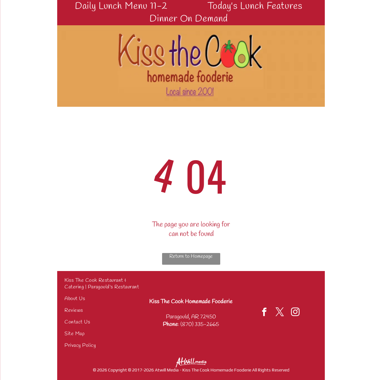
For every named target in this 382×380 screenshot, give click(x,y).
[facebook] (264, 313)
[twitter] (280, 313)
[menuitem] (123, 6)
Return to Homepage (191, 256)
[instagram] (295, 313)
